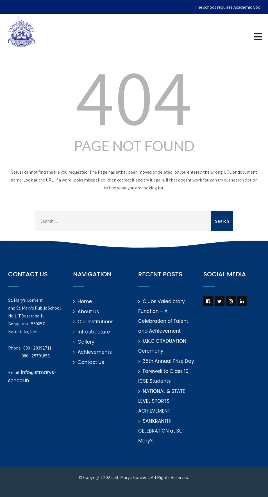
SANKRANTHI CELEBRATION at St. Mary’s (160, 431)
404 (134, 95)
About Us (88, 311)
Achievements (95, 352)
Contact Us (91, 362)
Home (85, 301)
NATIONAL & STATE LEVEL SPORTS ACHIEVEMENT (161, 401)
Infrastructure (94, 331)
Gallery (86, 342)
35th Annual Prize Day (168, 361)
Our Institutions (95, 321)
